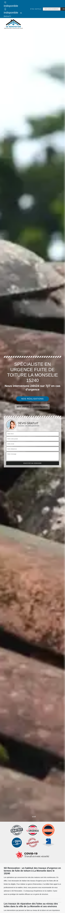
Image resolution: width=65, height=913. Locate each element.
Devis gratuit (23, 407)
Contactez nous (40, 407)
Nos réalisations (32, 399)
